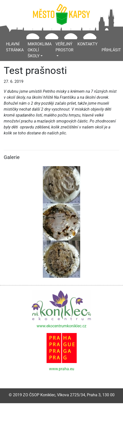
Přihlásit (111, 50)
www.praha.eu (61, 368)
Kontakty (87, 44)
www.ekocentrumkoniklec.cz (61, 326)
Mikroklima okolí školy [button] (40, 50)
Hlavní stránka (15, 47)
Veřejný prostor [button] (64, 47)
